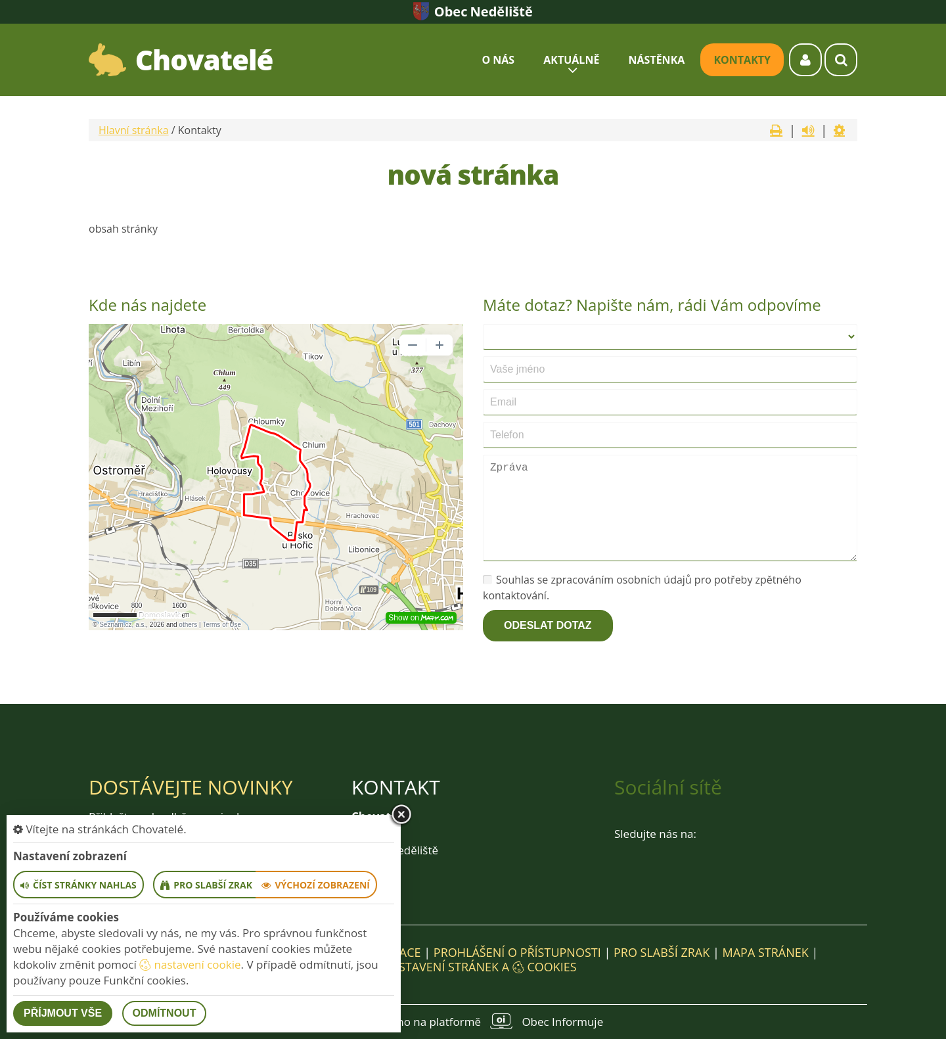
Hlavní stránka (134, 130)
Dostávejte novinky (191, 786)
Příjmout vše (63, 1013)
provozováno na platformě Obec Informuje (473, 1021)
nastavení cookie (189, 964)
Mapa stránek (765, 952)
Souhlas (509, 579)
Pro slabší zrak (662, 952)
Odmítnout (164, 1013)
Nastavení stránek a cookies (472, 967)
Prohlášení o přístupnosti (517, 952)
